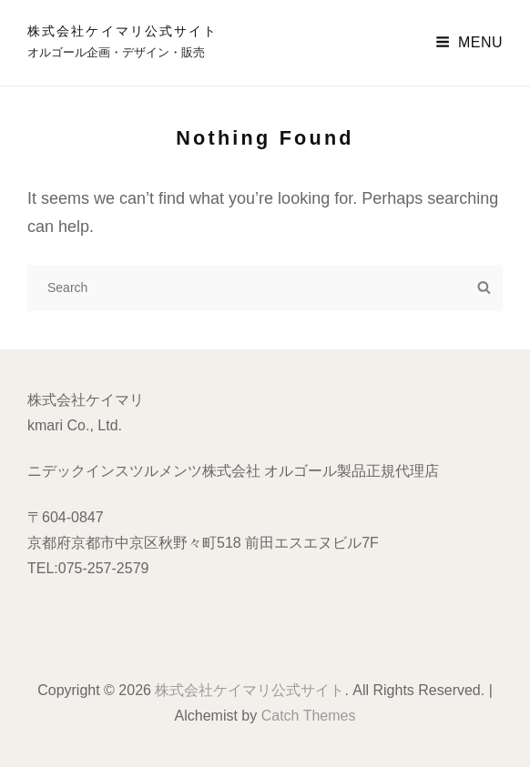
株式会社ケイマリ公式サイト (122, 31)
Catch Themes (308, 715)
